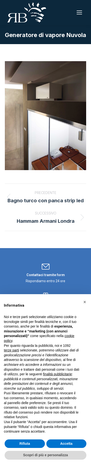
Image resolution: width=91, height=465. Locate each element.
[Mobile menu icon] (79, 12)
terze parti (11, 350)
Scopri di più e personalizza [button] (45, 455)
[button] (85, 302)
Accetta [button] (66, 444)
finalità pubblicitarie (57, 374)
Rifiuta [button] (24, 444)
